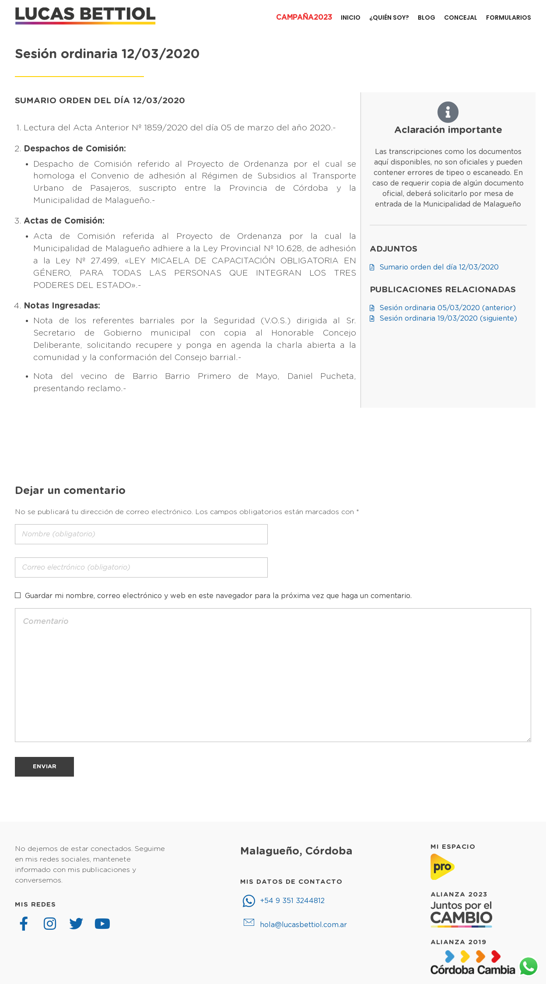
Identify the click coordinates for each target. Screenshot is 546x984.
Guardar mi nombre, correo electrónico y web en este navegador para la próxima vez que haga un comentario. (218, 595)
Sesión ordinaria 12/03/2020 (107, 54)
